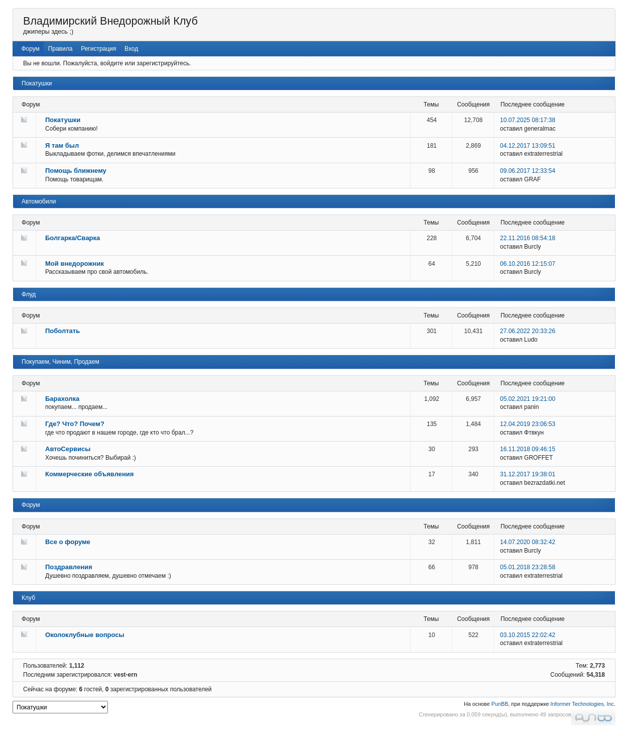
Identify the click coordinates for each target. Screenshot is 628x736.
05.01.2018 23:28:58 (527, 567)
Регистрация (98, 48)
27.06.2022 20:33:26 (527, 331)
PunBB (500, 704)
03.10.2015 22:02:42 (527, 635)
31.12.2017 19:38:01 (527, 474)
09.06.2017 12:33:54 (527, 170)
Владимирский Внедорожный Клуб (110, 21)
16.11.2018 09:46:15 (527, 449)
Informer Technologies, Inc (582, 704)
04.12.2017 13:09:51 (527, 145)
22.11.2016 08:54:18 (527, 238)
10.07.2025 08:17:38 (527, 120)
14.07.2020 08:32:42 (527, 542)
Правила (60, 48)
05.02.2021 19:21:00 (527, 398)
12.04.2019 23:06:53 (527, 424)
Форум (30, 48)
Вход (131, 48)
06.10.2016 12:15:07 (527, 263)
